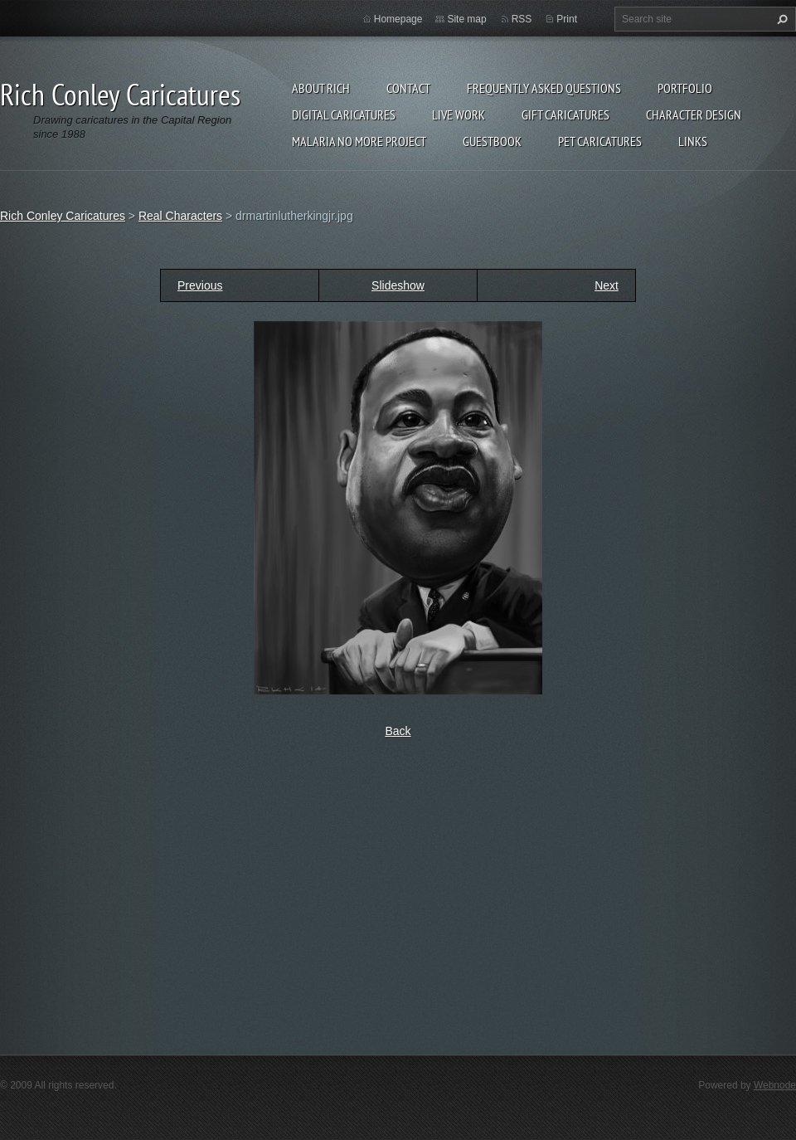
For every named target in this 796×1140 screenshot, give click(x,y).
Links (692, 141)
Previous (199, 285)
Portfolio (685, 88)
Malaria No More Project (359, 141)
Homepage (398, 19)
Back (397, 731)
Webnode (775, 1085)
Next (607, 285)
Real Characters (180, 215)
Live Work (458, 114)
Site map (466, 19)
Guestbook (492, 141)
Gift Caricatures (565, 114)
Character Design (693, 114)
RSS (522, 19)
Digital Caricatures (344, 114)
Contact (408, 88)
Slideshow (398, 285)
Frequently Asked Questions (544, 88)
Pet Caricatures (600, 141)
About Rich (321, 88)
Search (780, 19)
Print (566, 19)
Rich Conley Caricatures (62, 215)
